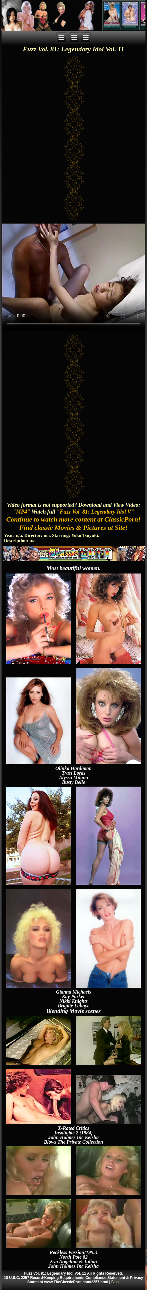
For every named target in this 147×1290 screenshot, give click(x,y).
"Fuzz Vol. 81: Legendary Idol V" (95, 512)
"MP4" (21, 512)
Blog (115, 1282)
